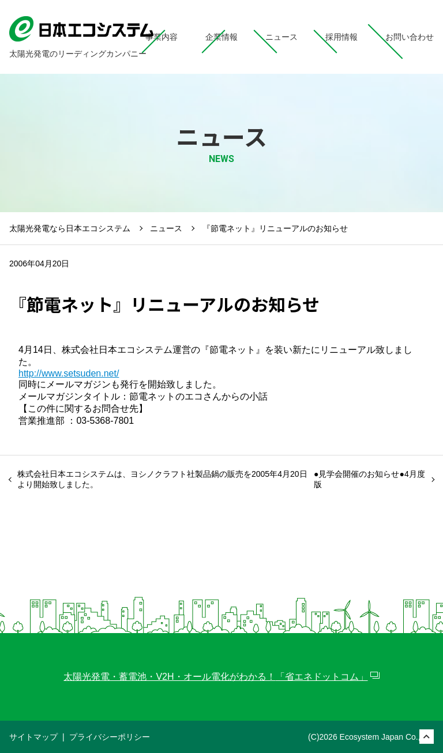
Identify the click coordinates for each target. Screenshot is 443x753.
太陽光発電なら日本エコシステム (69, 228)
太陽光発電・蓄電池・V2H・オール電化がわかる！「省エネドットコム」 (215, 677)
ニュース (166, 228)
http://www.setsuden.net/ (68, 373)
